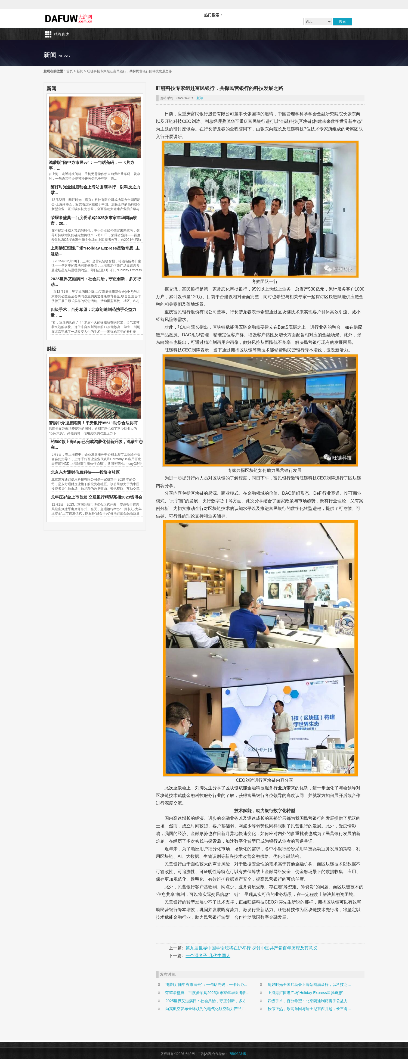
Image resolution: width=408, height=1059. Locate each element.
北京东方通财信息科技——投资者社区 (85, 472)
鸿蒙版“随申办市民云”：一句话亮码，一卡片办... (206, 984)
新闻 (80, 71)
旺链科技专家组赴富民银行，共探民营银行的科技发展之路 (129, 71)
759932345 (238, 1054)
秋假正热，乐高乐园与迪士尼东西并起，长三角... (309, 1009)
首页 (69, 71)
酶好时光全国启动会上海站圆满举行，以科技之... (309, 984)
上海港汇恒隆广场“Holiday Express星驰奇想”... (307, 993)
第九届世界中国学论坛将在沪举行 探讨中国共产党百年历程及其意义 (251, 948)
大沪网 (69, 18)
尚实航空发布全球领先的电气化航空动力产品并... (207, 1009)
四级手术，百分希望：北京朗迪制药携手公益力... (309, 1001)
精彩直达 (61, 34)
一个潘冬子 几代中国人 (208, 955)
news (64, 56)
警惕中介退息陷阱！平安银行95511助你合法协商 (93, 423)
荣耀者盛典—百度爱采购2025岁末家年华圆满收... (207, 993)
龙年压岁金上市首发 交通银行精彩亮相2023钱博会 (97, 497)
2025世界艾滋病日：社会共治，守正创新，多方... (207, 1001)
